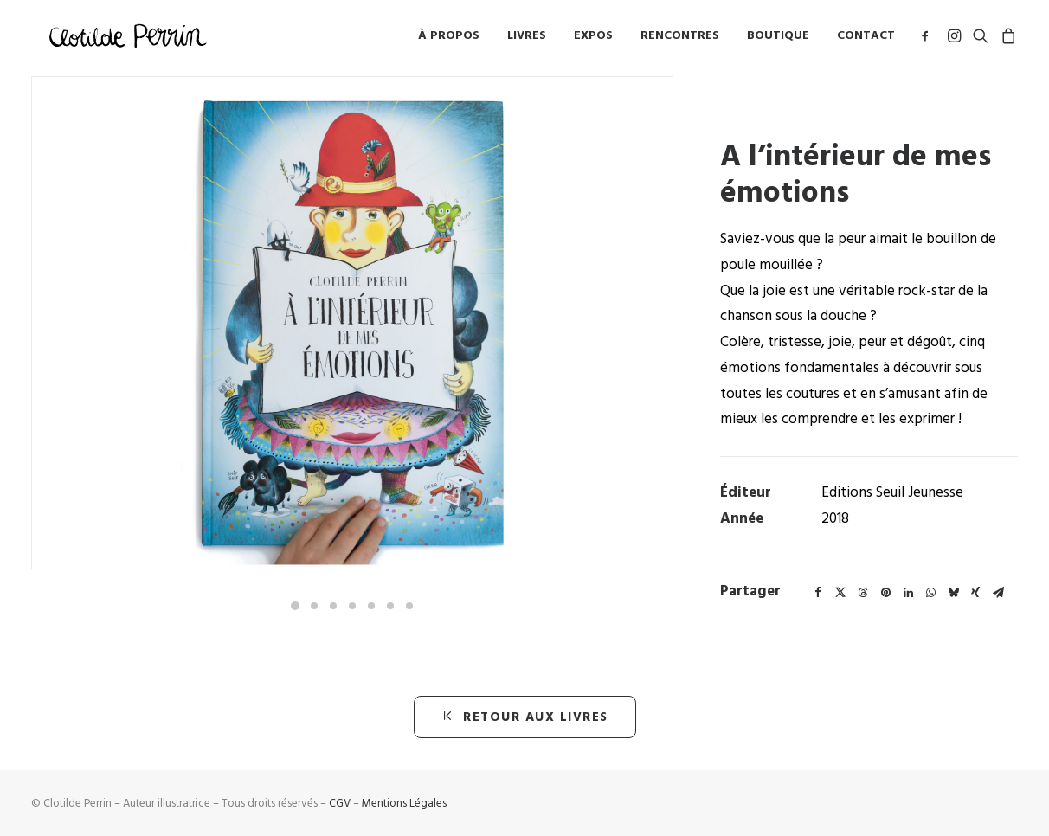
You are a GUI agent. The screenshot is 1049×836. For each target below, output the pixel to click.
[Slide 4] (352, 605)
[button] (928, 38)
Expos (593, 39)
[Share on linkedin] (908, 592)
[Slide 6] (390, 605)
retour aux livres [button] (524, 717)
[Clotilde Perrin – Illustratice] (129, 38)
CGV (340, 803)
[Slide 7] (409, 605)
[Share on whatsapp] (930, 592)
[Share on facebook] (818, 592)
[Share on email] (998, 592)
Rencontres (679, 39)
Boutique (778, 39)
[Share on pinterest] (885, 592)
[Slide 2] (314, 605)
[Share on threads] (863, 592)
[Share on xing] (975, 592)
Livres (526, 39)
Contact (866, 39)
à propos (448, 39)
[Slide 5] (371, 605)
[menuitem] (449, 38)
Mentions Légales (404, 803)
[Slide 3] (333, 605)
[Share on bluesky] (953, 592)
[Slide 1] (295, 605)
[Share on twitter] (840, 592)
